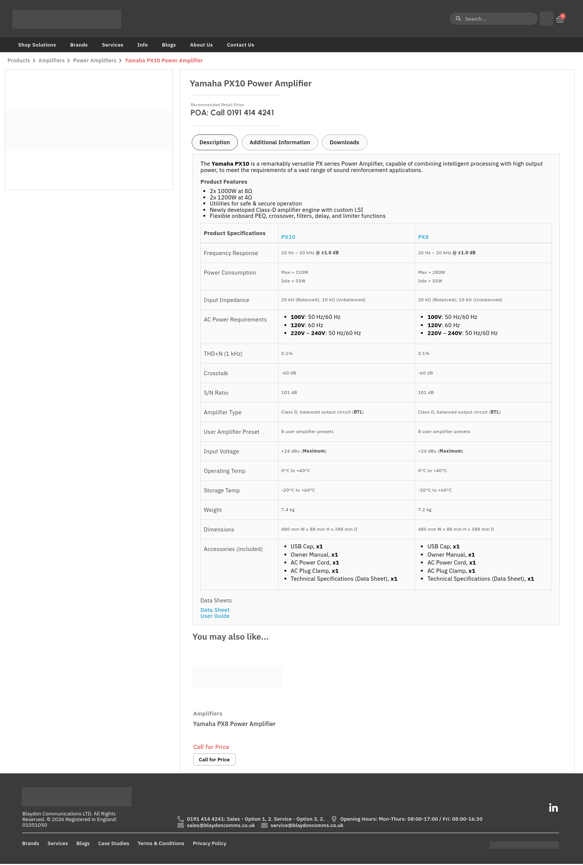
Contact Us (240, 44)
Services (112, 44)
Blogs (169, 44)
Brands (79, 44)
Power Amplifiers (95, 60)
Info (142, 44)
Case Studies (113, 844)
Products (19, 60)
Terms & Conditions (161, 844)
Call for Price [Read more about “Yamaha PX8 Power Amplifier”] (214, 759)
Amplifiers (52, 60)
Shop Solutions (37, 44)
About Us (201, 44)
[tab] (215, 142)
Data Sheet (215, 609)
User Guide (215, 615)
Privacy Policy (209, 844)
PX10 (288, 236)
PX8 (423, 236)
